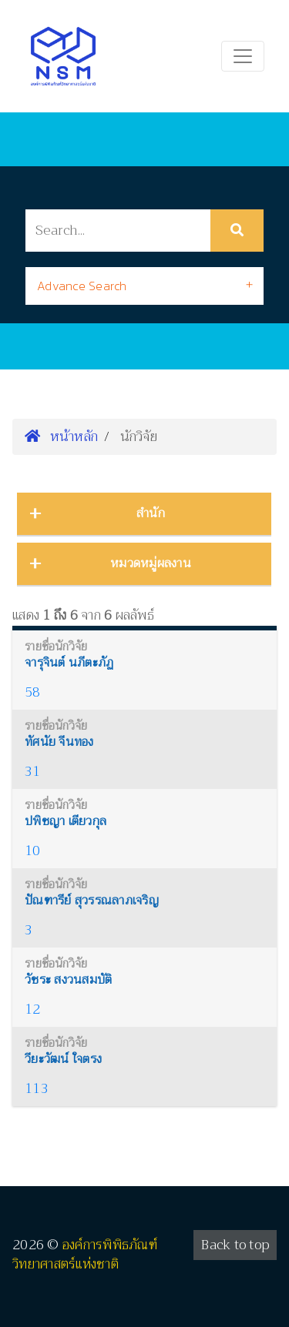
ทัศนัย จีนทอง (59, 742)
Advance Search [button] (82, 285)
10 (33, 851)
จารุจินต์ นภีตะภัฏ (69, 663)
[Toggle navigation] (242, 56)
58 (33, 692)
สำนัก (150, 513)
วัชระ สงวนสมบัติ (68, 980)
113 (37, 1089)
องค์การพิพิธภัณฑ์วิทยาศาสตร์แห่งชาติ (84, 1255)
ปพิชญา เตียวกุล (65, 821)
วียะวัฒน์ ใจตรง (63, 1059)
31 (33, 771)
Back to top (235, 1245)
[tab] (144, 286)
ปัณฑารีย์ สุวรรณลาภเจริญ (92, 900)
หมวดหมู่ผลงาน (150, 563)
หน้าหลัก (61, 436)
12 (33, 1009)
